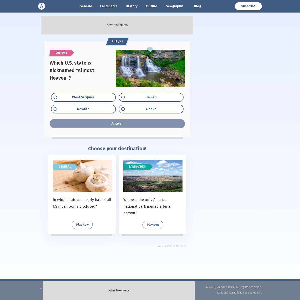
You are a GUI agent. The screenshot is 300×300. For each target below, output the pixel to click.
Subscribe (248, 6)
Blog (197, 6)
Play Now (82, 224)
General (86, 6)
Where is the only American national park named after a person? (146, 206)
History (132, 6)
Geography (174, 6)
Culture (151, 6)
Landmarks (109, 6)
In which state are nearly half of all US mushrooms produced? (82, 203)
